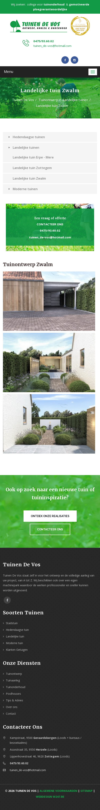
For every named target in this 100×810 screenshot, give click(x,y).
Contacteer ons (50, 224)
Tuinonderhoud (15, 687)
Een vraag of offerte (50, 218)
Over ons (11, 707)
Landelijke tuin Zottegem (32, 168)
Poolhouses (13, 693)
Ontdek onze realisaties (50, 516)
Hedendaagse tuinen (26, 137)
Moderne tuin (14, 643)
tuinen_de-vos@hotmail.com (52, 46)
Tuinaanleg (13, 680)
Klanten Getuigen (17, 650)
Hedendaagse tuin (17, 630)
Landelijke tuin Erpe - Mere (33, 157)
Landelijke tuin (15, 636)
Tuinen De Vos (23, 100)
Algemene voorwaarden (58, 791)
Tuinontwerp (48, 100)
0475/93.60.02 (43, 41)
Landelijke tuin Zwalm (29, 178)
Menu (8, 71)
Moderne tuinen (23, 189)
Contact (11, 713)
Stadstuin (12, 623)
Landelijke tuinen (75, 100)
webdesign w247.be (50, 796)
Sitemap (86, 791)
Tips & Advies (14, 700)
